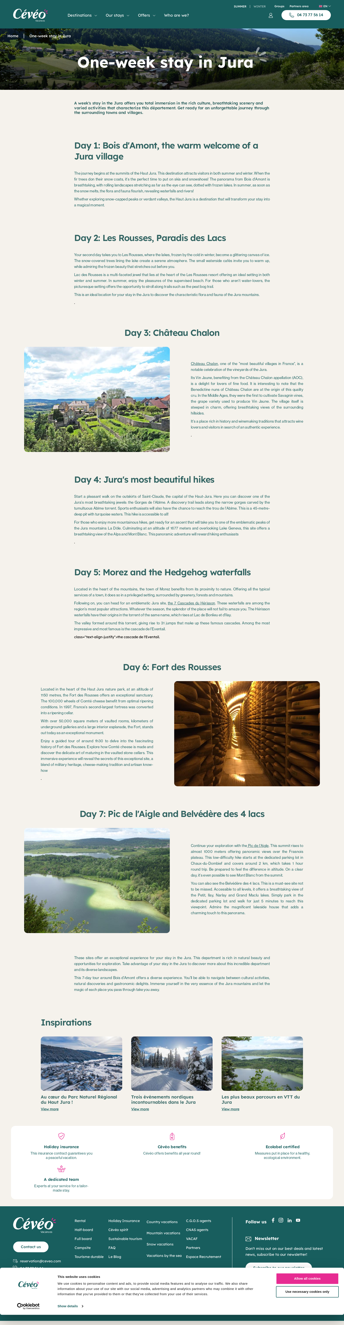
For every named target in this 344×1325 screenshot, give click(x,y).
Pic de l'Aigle (258, 845)
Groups (279, 6)
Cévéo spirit (118, 1230)
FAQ (112, 1247)
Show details (67, 1316)
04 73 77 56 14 (28, 1268)
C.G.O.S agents (198, 1221)
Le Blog (114, 1256)
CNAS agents (197, 1230)
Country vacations (162, 1222)
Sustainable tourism (125, 1238)
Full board (83, 1238)
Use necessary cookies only (307, 1302)
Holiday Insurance (124, 1221)
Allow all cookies (307, 1289)
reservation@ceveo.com (37, 1261)
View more (50, 1109)
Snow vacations (160, 1244)
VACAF (192, 1238)
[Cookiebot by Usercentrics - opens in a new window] (28, 1316)
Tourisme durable (89, 1256)
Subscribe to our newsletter (278, 1267)
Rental (80, 1221)
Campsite (83, 1247)
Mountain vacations (163, 1233)
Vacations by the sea (164, 1255)
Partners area (299, 6)
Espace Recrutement (203, 1256)
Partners (193, 1247)
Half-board (84, 1230)
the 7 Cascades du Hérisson (191, 603)
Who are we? (176, 15)
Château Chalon (204, 363)
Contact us (31, 1246)
